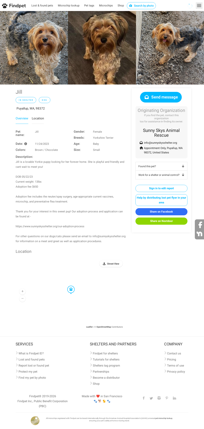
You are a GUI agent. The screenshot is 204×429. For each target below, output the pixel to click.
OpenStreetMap (103, 327)
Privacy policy (176, 371)
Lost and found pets (32, 359)
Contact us (174, 353)
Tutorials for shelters (106, 359)
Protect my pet (28, 371)
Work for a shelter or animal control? (162, 175)
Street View (113, 263)
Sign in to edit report (161, 188)
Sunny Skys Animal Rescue (161, 133)
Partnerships (101, 371)
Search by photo (141, 5)
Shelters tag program (106, 365)
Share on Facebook (161, 211)
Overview (22, 118)
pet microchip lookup (163, 418)
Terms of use (175, 365)
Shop (121, 5)
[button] (68, 286)
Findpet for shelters (105, 353)
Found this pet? (162, 166)
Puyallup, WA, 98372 (31, 108)
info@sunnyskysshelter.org (160, 142)
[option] (34, 48)
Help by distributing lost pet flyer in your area (161, 200)
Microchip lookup (68, 5)
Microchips (106, 5)
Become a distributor (106, 377)
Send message (161, 97)
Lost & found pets (42, 5)
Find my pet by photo (32, 377)
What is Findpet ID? (31, 353)
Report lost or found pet (34, 365)
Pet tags (89, 5)
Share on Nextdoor (161, 221)
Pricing (171, 359)
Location (38, 118)
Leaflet (89, 327)
